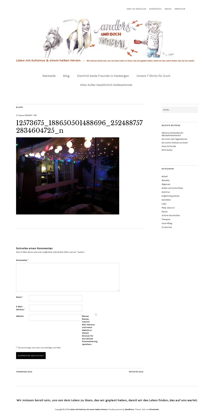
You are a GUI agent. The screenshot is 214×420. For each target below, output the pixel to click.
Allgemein (166, 184)
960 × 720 (33, 115)
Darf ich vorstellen (136, 9)
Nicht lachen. (167, 150)
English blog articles (171, 196)
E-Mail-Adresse (20, 308)
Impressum (180, 9)
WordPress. (130, 409)
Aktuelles (166, 180)
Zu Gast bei (167, 227)
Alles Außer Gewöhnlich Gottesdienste (106, 85)
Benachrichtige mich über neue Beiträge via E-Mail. (40, 348)
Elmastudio (154, 409)
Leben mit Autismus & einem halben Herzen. (89, 409)
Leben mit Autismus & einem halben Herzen (48, 60)
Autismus (166, 192)
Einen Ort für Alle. (169, 146)
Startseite (49, 76)
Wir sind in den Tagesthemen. (174, 139)
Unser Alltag (167, 223)
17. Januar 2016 (22, 115)
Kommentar (22, 260)
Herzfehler (166, 200)
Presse (168, 9)
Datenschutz (155, 9)
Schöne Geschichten (171, 215)
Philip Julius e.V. (168, 208)
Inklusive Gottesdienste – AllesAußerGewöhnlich (173, 134)
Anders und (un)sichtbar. (172, 188)
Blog (66, 76)
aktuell (165, 176)
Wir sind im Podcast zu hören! (175, 143)
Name (19, 297)
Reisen (165, 212)
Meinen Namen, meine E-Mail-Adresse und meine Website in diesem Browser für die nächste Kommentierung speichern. (88, 330)
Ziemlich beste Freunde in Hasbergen (103, 76)
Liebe (164, 204)
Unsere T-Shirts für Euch (153, 76)
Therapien (166, 219)
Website (20, 316)
